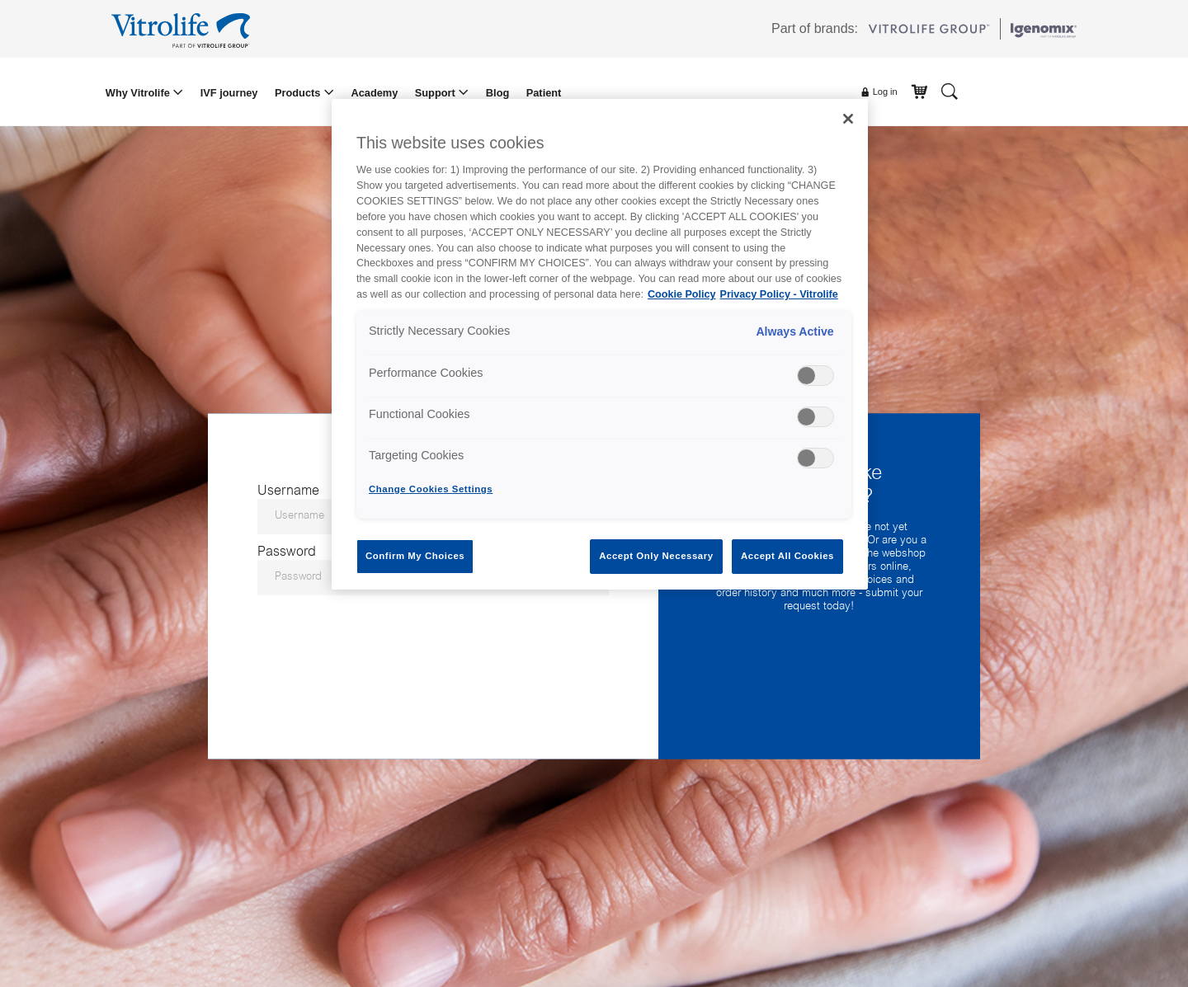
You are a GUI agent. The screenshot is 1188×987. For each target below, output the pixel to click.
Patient (544, 93)
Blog (497, 93)
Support (437, 93)
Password (286, 551)
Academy (374, 93)
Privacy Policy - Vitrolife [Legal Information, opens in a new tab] (779, 294)
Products (299, 93)
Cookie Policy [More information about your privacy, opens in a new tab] (682, 294)
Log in (878, 92)
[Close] (848, 119)
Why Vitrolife (139, 93)
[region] (600, 344)
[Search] (949, 90)
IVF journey (229, 93)
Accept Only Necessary (656, 556)
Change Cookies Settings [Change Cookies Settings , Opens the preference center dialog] (431, 489)
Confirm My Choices (414, 556)
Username (288, 490)
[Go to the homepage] (183, 29)
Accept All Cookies (787, 556)
